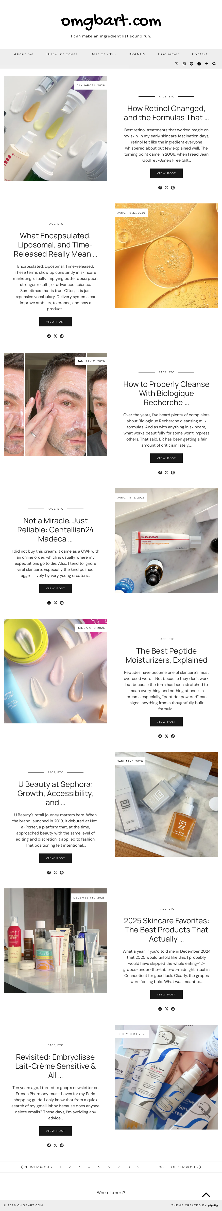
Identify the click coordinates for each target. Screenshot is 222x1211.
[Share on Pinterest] (173, 188)
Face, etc (166, 96)
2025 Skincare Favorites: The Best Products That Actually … (166, 929)
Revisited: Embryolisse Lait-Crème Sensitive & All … (55, 1066)
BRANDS (137, 54)
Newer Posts (36, 1167)
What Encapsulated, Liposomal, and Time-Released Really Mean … (55, 244)
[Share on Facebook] (160, 188)
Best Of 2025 (103, 54)
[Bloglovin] (207, 64)
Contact (200, 54)
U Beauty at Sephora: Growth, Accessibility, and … (55, 793)
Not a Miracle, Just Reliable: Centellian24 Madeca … (55, 529)
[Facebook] (199, 64)
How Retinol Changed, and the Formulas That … (166, 112)
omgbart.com (111, 21)
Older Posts (186, 1167)
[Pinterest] (192, 64)
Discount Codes (62, 54)
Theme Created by (195, 1205)
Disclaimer (168, 54)
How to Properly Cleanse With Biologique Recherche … (166, 393)
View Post (166, 173)
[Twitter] (177, 64)
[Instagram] (184, 64)
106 (160, 1167)
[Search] (214, 64)
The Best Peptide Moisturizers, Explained (167, 655)
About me (24, 54)
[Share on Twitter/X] (166, 188)
